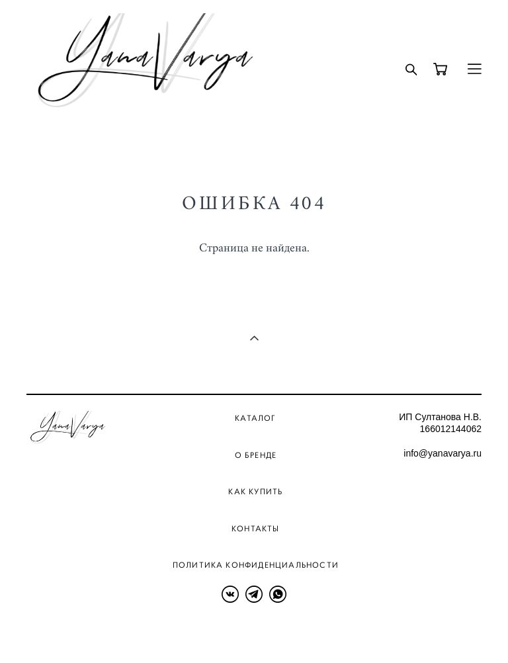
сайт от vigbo (52, 632)
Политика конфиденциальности (256, 565)
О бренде (256, 455)
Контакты (256, 528)
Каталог (255, 418)
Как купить (255, 491)
